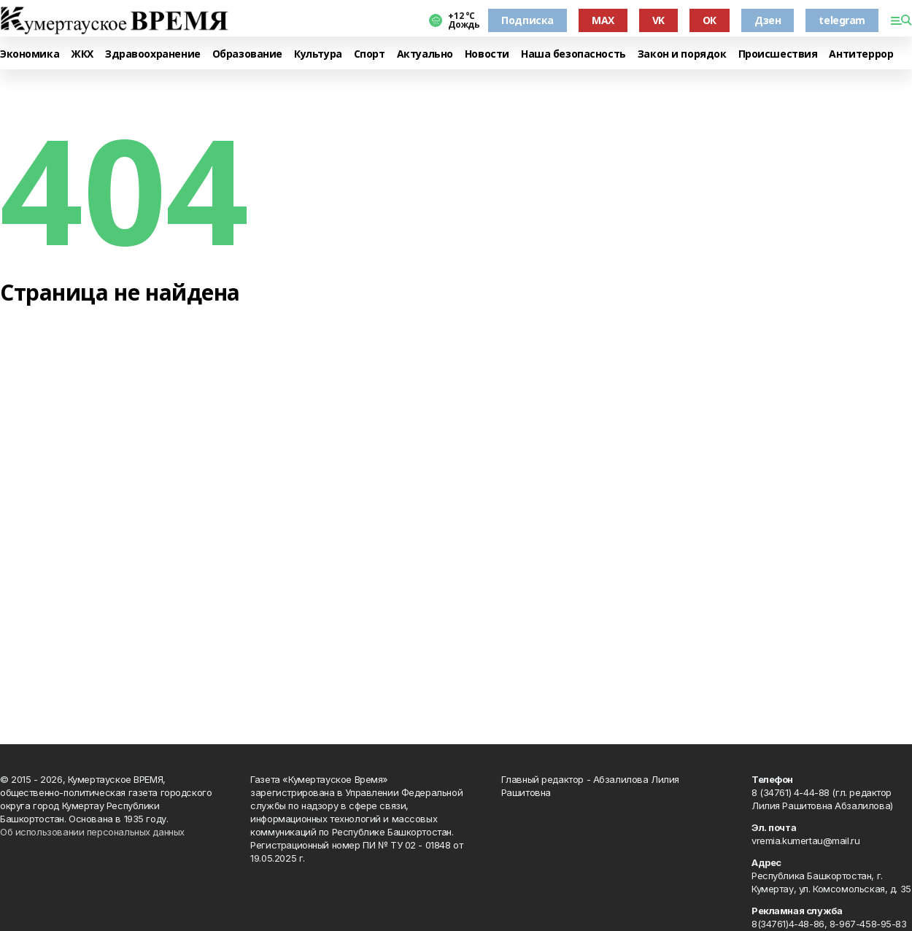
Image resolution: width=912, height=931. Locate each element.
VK (658, 20)
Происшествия (778, 54)
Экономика (29, 54)
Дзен (767, 20)
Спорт (369, 54)
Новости (487, 54)
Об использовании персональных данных (92, 832)
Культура (318, 54)
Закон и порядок (682, 54)
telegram (842, 20)
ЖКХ (82, 54)
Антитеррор (861, 54)
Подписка (527, 20)
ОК (709, 20)
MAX (603, 20)
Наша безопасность (573, 54)
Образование (247, 54)
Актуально (425, 54)
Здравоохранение (153, 54)
